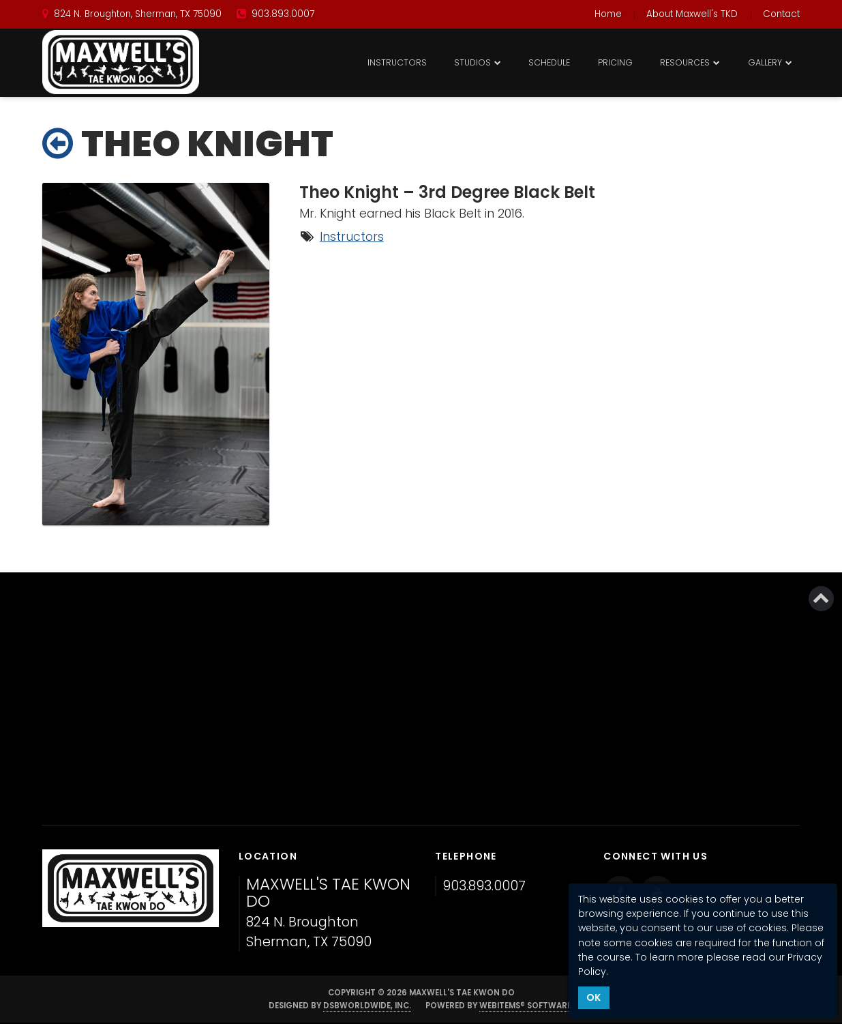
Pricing (615, 62)
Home (608, 14)
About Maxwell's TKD (692, 14)
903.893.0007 (484, 886)
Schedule (549, 62)
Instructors (397, 62)
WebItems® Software (525, 1005)
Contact (781, 14)
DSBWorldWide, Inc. (367, 1005)
